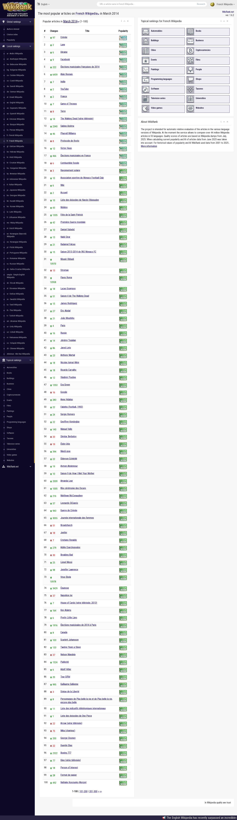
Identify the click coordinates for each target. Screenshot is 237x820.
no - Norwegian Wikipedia (17, 242)
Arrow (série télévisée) (71, 723)
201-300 (93, 791)
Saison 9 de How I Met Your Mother (77, 473)
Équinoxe (64, 588)
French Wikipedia (222, 4)
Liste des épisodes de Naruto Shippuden (79, 199)
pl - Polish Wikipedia (15, 247)
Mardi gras (65, 451)
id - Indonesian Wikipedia (16, 179)
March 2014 (71, 21)
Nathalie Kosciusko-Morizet (73, 782)
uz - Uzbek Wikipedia (15, 332)
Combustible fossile (69, 162)
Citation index (12, 34)
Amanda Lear (66, 480)
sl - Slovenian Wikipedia (16, 288)
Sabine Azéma (67, 126)
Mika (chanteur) (67, 730)
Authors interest (13, 29)
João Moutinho (67, 318)
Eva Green (65, 384)
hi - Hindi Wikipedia (14, 157)
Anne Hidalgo (66, 399)
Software (10, 433)
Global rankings (16, 21)
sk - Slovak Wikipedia (15, 283)
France (63, 96)
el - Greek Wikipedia (14, 97)
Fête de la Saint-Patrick (71, 214)
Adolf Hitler (65, 669)
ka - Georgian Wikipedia (16, 195)
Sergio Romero (67, 414)
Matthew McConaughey (71, 495)
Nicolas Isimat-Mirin (69, 362)
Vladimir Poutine (68, 377)
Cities (9, 389)
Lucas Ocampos (68, 288)
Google (63, 392)
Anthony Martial (67, 355)
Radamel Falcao (67, 244)
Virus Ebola (65, 576)
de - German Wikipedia (15, 92)
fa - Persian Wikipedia (15, 130)
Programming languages (16, 422)
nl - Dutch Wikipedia (14, 228)
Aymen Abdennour (69, 466)
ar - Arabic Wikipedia (15, 53)
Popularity (11, 40)
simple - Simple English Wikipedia (16, 275)
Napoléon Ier (66, 595)
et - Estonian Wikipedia (15, 119)
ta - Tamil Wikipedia (14, 305)
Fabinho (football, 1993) (71, 406)
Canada (63, 632)
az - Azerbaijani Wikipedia (17, 59)
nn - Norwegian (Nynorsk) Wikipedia (16, 235)
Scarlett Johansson (69, 639)
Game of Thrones (68, 103)
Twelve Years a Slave (70, 647)
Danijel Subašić (67, 229)
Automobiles (12, 367)
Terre (63, 111)
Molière (64, 207)
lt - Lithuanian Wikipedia (16, 217)
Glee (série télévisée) (70, 760)
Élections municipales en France (75, 155)
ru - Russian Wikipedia (15, 264)
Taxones (10, 438)
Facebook (65, 59)
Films (9, 405)
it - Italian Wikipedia (14, 184)
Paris (62, 325)
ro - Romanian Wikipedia (16, 258)
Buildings (10, 378)
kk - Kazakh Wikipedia (15, 201)
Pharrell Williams (68, 133)
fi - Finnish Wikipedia (15, 135)
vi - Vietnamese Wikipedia (17, 337)
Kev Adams (65, 610)
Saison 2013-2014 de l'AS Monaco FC (78, 251)
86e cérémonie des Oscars (73, 488)
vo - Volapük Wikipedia (16, 343)
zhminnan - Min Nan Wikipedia (18, 354)
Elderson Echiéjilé (68, 458)
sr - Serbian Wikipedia (15, 294)
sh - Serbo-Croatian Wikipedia (18, 269)
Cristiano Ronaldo (68, 540)
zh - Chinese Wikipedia (15, 348)
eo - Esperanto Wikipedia (16, 108)
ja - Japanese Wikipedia (16, 190)
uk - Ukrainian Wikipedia (16, 321)
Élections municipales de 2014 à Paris (78, 624)
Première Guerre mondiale (72, 222)
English (43, 4)
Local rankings (16, 46)
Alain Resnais (66, 74)
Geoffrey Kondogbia (69, 421)
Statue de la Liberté (69, 691)
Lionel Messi (66, 562)
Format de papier (68, 775)
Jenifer (63, 532)
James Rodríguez (68, 303)
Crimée (63, 37)
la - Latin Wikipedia (14, 212)
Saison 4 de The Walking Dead (74, 295)
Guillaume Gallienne (69, 684)
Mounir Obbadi (67, 259)
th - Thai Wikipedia (14, 310)
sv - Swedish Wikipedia (16, 299)
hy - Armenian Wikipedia (16, 174)
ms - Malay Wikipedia (15, 223)
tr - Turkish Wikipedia (15, 316)
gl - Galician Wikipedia (15, 146)
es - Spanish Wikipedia (15, 113)
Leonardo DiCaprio (69, 503)
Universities (11, 449)
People (9, 416)
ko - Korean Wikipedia (15, 206)
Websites (10, 460)
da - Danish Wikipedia (15, 86)
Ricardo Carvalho (68, 369)
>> (101, 791)
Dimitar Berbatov (68, 436)
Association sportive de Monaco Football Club (82, 177)
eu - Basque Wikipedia (15, 124)
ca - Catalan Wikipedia (15, 75)
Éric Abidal (65, 310)
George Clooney (68, 738)
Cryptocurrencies (13, 395)
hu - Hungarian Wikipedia (16, 168)
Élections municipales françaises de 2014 (79, 66)
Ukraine (63, 52)
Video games (12, 455)
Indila (62, 81)
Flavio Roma (66, 277)
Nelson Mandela (67, 654)
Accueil (63, 192)
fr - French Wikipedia (15, 141)
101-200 (84, 791)
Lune (62, 44)
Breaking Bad (66, 554)
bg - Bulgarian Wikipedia (16, 70)
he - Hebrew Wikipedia (15, 152)
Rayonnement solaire (70, 170)
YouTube (64, 89)
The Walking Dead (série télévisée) (76, 118)
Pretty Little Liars (68, 617)
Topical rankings (16, 360)
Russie (63, 332)
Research (201, 4)
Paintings (10, 411)
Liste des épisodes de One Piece (76, 715)
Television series (13, 444)
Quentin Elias (66, 745)
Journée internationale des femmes (77, 517)
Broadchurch (66, 525)
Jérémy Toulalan (68, 340)
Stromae (64, 270)
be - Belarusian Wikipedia (16, 64)
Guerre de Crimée (68, 510)
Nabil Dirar (65, 236)
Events (9, 400)
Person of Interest (69, 767)
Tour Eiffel (65, 676)
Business (10, 384)
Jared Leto (65, 347)
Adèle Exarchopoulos (70, 547)
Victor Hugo (66, 148)
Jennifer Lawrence (69, 569)
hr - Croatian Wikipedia (15, 162)
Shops (9, 427)
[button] (121, 21)
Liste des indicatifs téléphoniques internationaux (83, 708)
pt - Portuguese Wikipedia (17, 253)
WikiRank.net (17, 466)
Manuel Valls (66, 429)
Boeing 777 (65, 752)
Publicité (64, 661)
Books (9, 373)
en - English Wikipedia (15, 102)
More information (149, 146)
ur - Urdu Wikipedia (14, 326)
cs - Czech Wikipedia (15, 81)
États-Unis (65, 443)
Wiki (62, 185)
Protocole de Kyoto (69, 140)
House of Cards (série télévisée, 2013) (78, 602)
